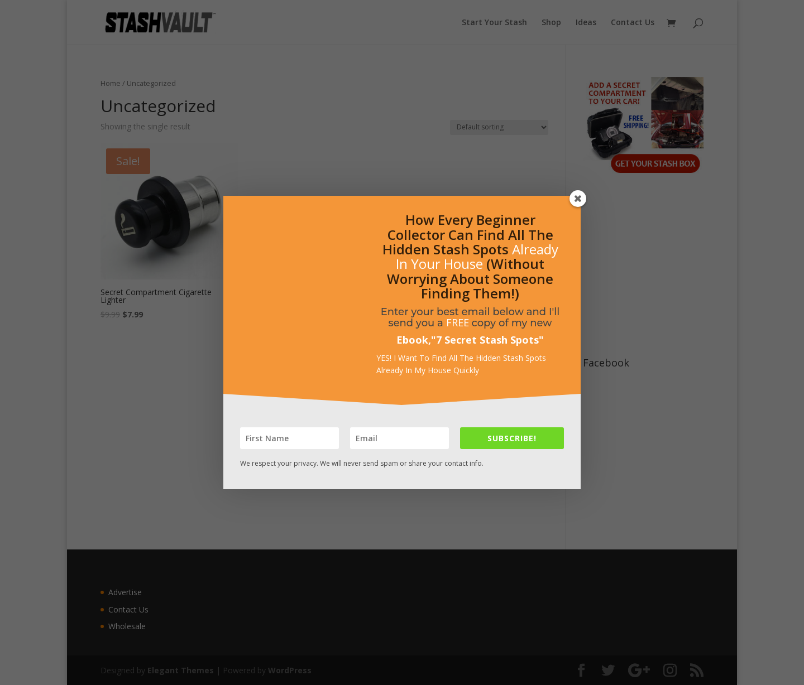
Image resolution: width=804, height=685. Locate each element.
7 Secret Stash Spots (487, 339)
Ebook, (413, 339)
